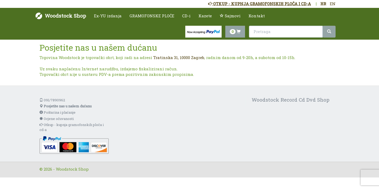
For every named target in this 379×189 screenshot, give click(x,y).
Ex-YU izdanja (108, 15)
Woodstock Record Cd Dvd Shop (291, 99)
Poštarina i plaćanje (57, 112)
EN (333, 3)
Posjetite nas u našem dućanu (65, 106)
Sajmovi (230, 15)
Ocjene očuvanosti (56, 118)
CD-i (186, 15)
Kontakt (256, 15)
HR (323, 3)
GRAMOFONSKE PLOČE (151, 15)
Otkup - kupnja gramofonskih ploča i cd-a (71, 127)
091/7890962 (52, 100)
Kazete (205, 15)
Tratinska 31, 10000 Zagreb (178, 57)
